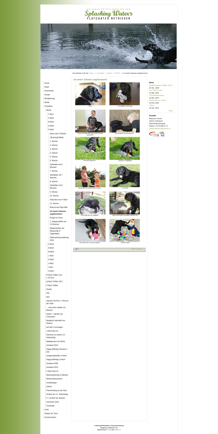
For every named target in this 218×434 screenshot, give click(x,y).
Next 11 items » (138, 249)
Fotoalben (100, 73)
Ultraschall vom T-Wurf (162, 101)
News (151, 82)
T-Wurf (162, 106)
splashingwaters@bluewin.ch (160, 128)
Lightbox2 (117, 430)
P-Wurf (117, 73)
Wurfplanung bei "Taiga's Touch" (162, 86)
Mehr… (171, 111)
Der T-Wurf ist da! (162, 91)
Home (91, 73)
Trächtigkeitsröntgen (162, 96)
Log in (170, 70)
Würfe (109, 73)
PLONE (108, 430)
